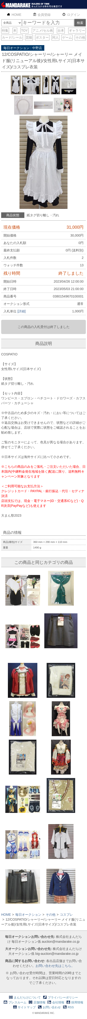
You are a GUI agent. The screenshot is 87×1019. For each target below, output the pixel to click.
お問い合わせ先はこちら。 (54, 966)
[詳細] (21, 311)
